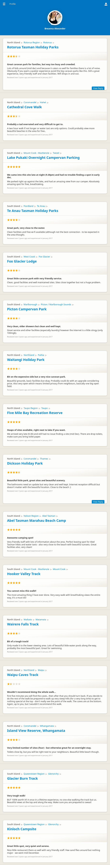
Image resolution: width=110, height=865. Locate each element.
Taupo (44, 408)
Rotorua (47, 42)
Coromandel (30, 102)
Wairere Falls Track (23, 624)
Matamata (41, 619)
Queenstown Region (34, 773)
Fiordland (28, 206)
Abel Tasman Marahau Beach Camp (36, 520)
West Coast (29, 256)
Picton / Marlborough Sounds (56, 304)
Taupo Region (31, 408)
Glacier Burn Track (22, 778)
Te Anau (41, 206)
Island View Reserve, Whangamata (36, 730)
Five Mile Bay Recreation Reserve (35, 412)
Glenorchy (53, 773)
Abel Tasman (48, 515)
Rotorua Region (32, 42)
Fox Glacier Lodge (22, 261)
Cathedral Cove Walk (24, 107)
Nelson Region (31, 515)
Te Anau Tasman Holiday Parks (32, 210)
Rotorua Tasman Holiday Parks (32, 47)
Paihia (41, 354)
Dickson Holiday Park (25, 463)
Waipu (41, 670)
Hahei (43, 102)
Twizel (56, 152)
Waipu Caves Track (22, 674)
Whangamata (47, 725)
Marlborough (30, 304)
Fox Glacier (44, 256)
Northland (29, 354)
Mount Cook (59, 569)
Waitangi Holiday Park (25, 359)
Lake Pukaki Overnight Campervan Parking (43, 157)
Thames (44, 458)
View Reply (98, 88)
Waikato (28, 619)
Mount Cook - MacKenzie (36, 152)
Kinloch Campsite (21, 829)
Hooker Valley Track (23, 573)
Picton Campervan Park (26, 309)
